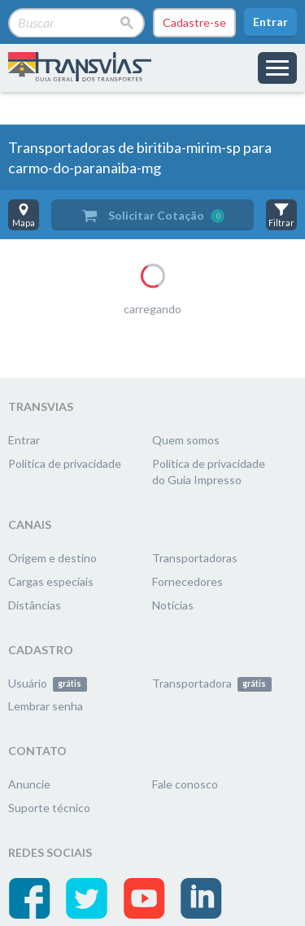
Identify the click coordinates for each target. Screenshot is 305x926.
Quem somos (186, 440)
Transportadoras (194, 558)
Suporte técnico (49, 808)
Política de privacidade (64, 463)
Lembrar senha (45, 706)
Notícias (173, 605)
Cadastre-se (194, 22)
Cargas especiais (51, 581)
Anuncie (29, 784)
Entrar (270, 21)
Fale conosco (185, 784)
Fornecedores (187, 581)
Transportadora (212, 683)
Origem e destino (52, 558)
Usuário (47, 683)
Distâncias (34, 605)
